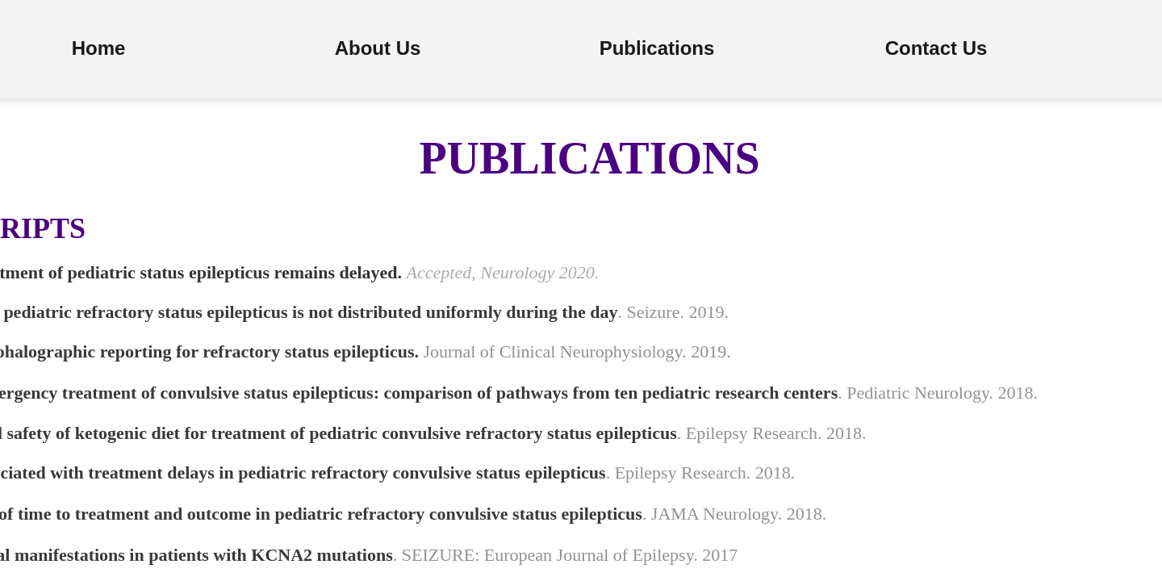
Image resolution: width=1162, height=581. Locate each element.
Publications (657, 48)
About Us (378, 48)
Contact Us (936, 48)
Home (99, 48)
